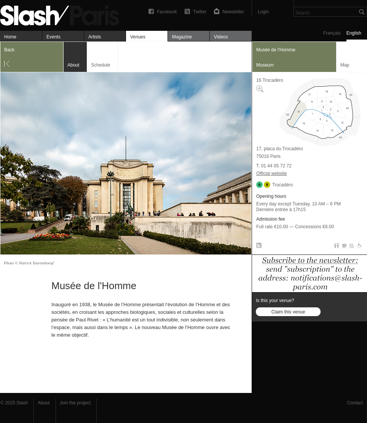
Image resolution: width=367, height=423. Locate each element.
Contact (355, 403)
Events (53, 37)
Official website (271, 173)
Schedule (100, 65)
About (43, 403)
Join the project (75, 403)
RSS (257, 247)
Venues (137, 37)
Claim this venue (288, 312)
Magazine (182, 37)
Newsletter (233, 11)
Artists (94, 37)
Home (10, 37)
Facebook (167, 11)
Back (9, 49)
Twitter (199, 11)
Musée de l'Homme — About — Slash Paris (63, 14)
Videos (221, 37)
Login (263, 11)
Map (344, 65)
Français (332, 33)
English (353, 33)
